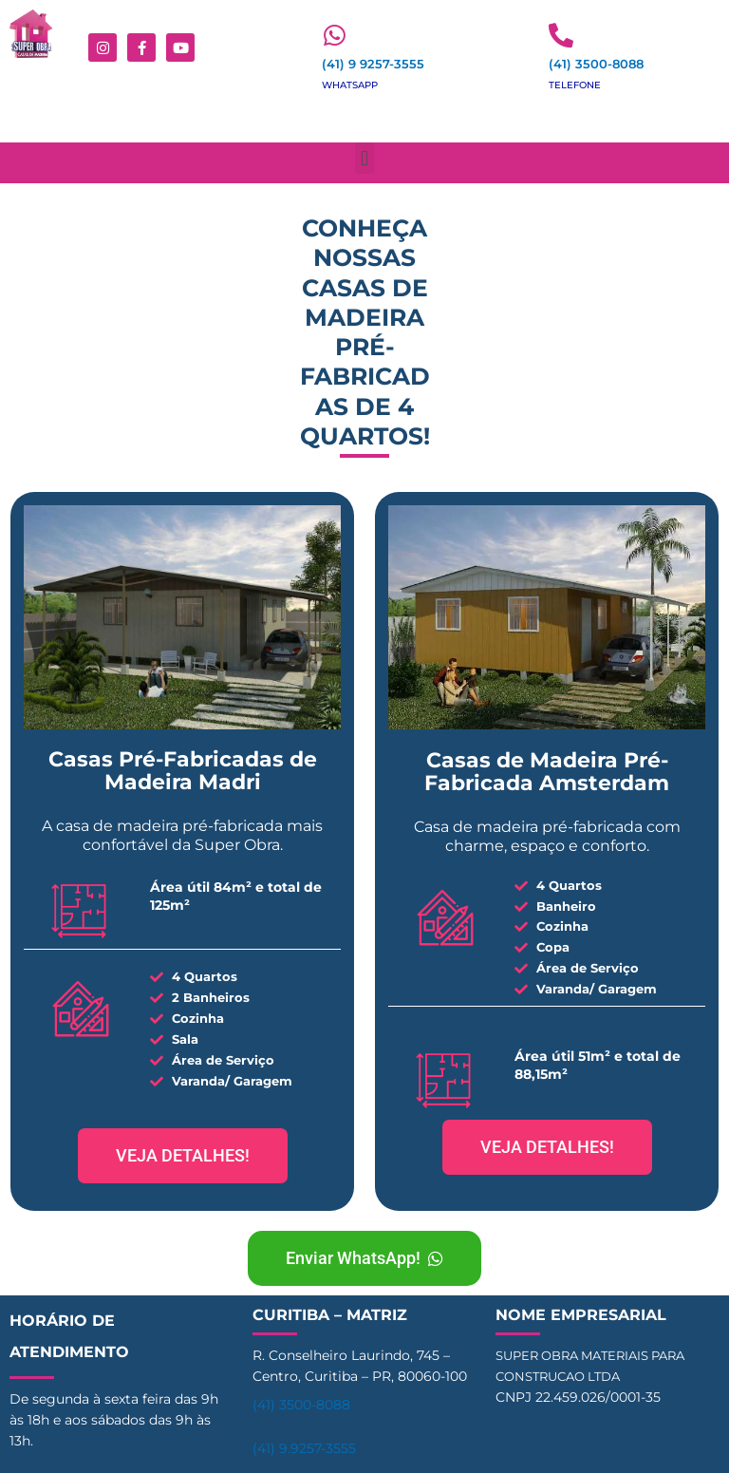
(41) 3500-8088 (596, 63)
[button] (364, 158)
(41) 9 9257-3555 (373, 63)
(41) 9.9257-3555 (304, 1448)
